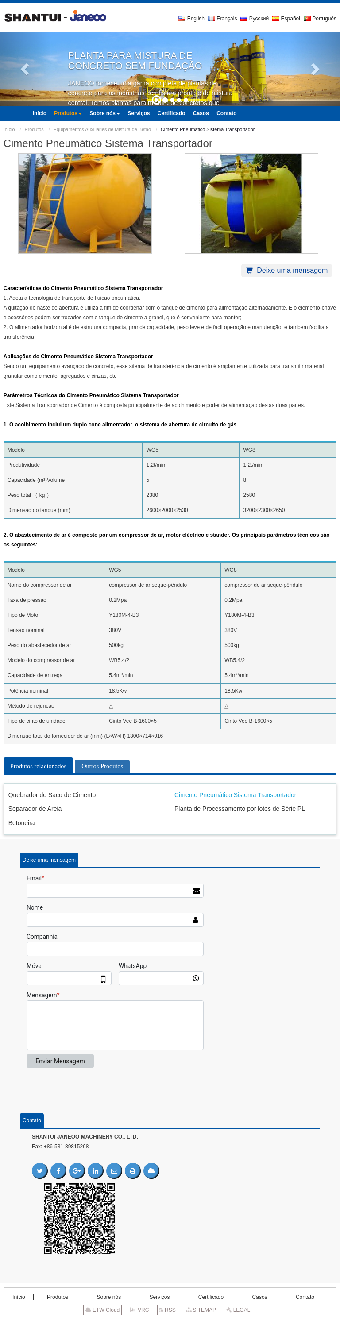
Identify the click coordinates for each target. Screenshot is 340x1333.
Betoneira (21, 822)
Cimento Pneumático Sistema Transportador (235, 794)
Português (320, 19)
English (191, 19)
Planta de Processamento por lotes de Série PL (239, 808)
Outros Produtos (102, 766)
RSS (167, 1310)
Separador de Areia (35, 808)
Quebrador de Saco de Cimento (52, 794)
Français (222, 19)
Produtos (33, 129)
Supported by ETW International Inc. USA (170, 1324)
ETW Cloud (102, 1310)
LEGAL (238, 1310)
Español (286, 19)
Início (9, 129)
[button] (25, 69)
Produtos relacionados (38, 766)
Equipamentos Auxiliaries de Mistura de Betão (102, 129)
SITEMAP (201, 1310)
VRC (139, 1310)
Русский (254, 19)
